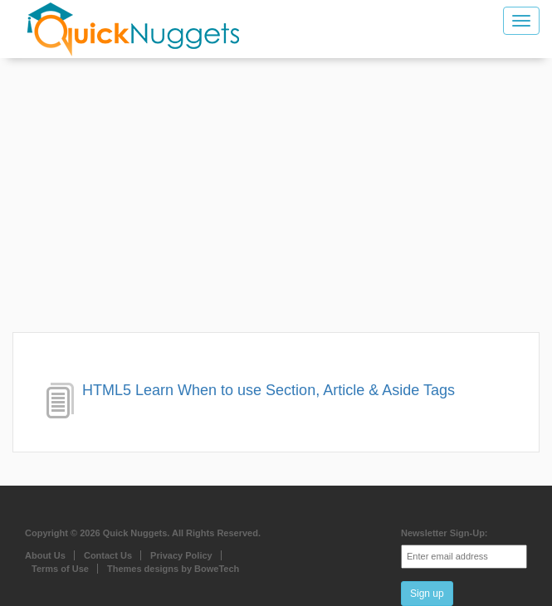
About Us (45, 555)
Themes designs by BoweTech (173, 569)
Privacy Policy (181, 555)
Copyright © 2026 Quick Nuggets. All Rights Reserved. (143, 533)
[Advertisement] (276, 199)
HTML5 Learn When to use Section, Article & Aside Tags (268, 390)
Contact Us (108, 555)
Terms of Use (60, 569)
